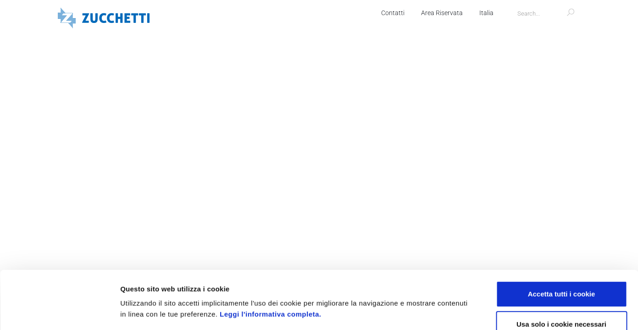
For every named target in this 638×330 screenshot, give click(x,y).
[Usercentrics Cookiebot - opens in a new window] (59, 312)
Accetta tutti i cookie (561, 239)
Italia (486, 12)
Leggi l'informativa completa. (270, 260)
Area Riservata (442, 12)
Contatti (393, 12)
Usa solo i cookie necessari (561, 270)
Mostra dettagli (487, 312)
